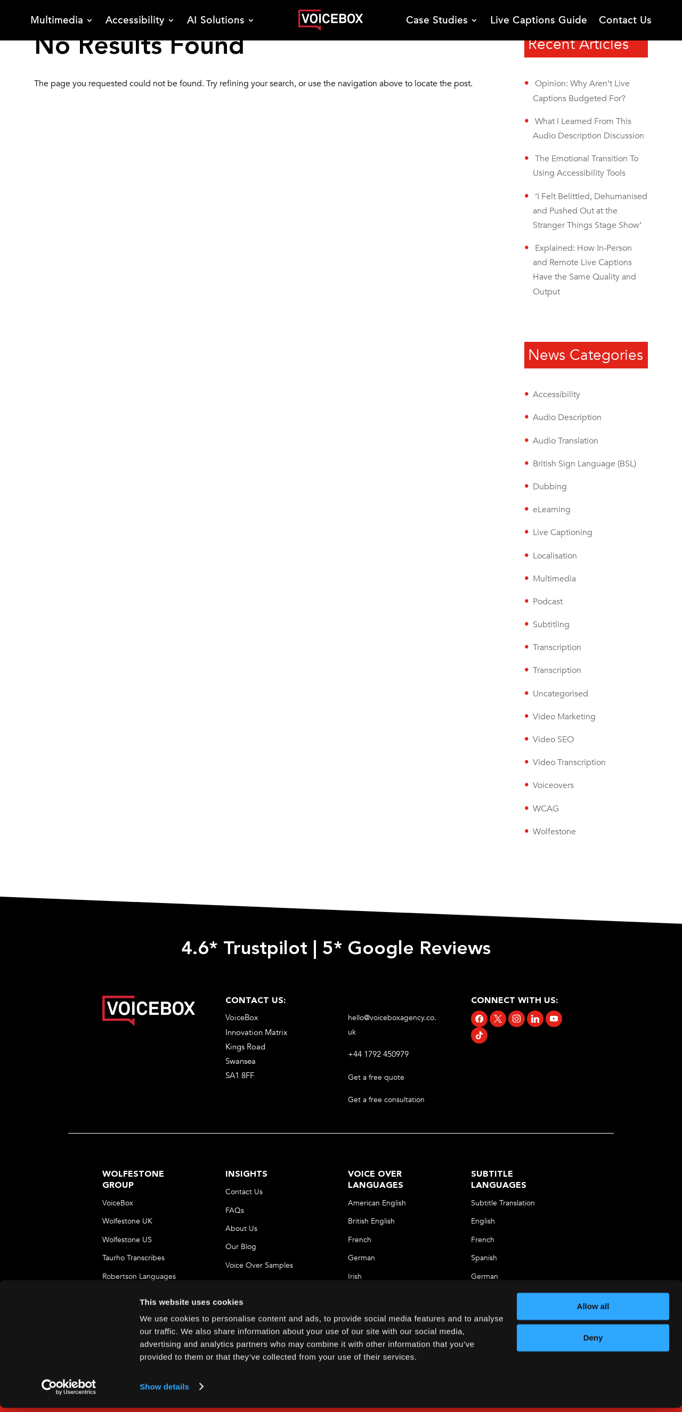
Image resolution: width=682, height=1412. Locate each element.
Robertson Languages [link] (139, 1276)
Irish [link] (355, 1276)
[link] (330, 20)
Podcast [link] (548, 602)
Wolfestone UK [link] (127, 1221)
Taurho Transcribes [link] (133, 1258)
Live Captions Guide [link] (538, 20)
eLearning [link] (552, 509)
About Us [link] (241, 1229)
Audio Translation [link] (565, 441)
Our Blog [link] (240, 1247)
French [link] (359, 1240)
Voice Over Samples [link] (259, 1265)
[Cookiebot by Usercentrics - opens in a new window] (69, 1391)
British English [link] (371, 1221)
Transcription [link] (557, 647)
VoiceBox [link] (117, 1203)
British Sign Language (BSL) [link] (584, 464)
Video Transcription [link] (569, 762)
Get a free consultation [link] (387, 1100)
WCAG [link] (546, 809)
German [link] (361, 1258)
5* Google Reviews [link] (409, 949)
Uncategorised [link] (560, 694)
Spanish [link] (484, 1258)
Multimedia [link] (56, 20)
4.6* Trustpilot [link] (244, 949)
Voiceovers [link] (553, 785)
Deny (593, 1342)
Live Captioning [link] (562, 532)
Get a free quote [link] (377, 1077)
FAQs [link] (234, 1210)
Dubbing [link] (550, 486)
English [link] (483, 1221)
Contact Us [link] (625, 20)
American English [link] (377, 1203)
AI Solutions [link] (216, 20)
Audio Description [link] (567, 417)
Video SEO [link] (553, 739)
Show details (164, 1390)
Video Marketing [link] (564, 717)
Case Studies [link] (437, 20)
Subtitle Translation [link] (503, 1203)
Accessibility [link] (135, 20)
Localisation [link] (555, 556)
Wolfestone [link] (554, 832)
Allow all (593, 1311)
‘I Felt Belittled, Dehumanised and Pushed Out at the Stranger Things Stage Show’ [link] (590, 211)
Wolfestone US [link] (127, 1240)
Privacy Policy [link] (247, 1283)
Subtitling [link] (551, 624)
